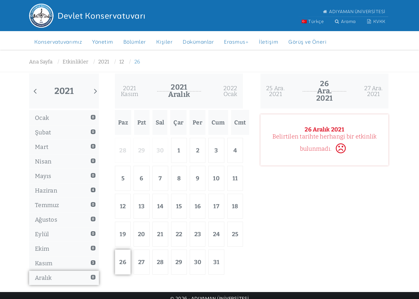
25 (235, 234)
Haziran (65, 190)
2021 (103, 62)
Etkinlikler (75, 62)
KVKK (376, 21)
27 (141, 262)
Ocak (65, 117)
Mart (65, 146)
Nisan (65, 161)
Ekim (65, 248)
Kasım (65, 263)
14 (160, 206)
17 (216, 206)
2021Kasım (129, 91)
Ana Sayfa (40, 62)
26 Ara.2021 (324, 91)
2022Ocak (230, 91)
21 (160, 234)
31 (216, 262)
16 (198, 206)
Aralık (65, 277)
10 (216, 178)
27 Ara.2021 (373, 91)
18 (235, 206)
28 (160, 262)
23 (197, 234)
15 (179, 206)
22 (179, 234)
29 (178, 262)
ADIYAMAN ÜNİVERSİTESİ (353, 11)
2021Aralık (179, 91)
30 (198, 262)
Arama (345, 21)
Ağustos (65, 219)
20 (141, 234)
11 (235, 178)
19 (123, 234)
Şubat (65, 132)
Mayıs (65, 175)
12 (121, 62)
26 (137, 62)
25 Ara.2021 (275, 91)
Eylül (65, 234)
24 (216, 234)
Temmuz (65, 205)
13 (142, 206)
